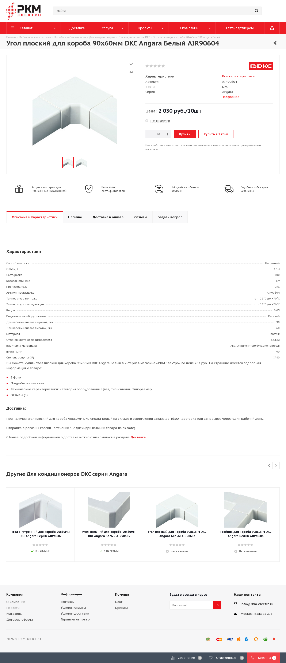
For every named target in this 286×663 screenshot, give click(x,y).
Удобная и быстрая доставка (254, 189)
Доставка (138, 437)
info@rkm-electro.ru (257, 604)
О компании (15, 602)
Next (276, 465)
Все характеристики (238, 76)
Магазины (14, 614)
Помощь (67, 602)
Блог (118, 602)
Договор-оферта (19, 620)
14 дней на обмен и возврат (185, 189)
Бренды (121, 608)
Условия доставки (75, 613)
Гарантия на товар (75, 619)
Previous (269, 465)
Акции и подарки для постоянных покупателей (49, 189)
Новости (12, 608)
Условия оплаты (73, 608)
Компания (14, 594)
